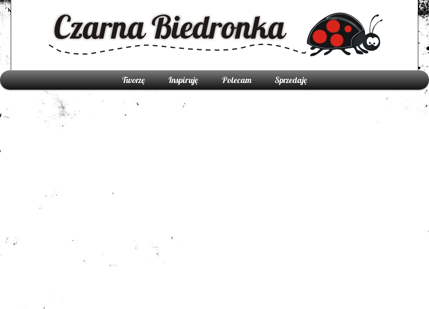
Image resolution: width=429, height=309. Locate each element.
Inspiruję (183, 80)
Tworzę (133, 80)
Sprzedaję (291, 80)
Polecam (236, 80)
